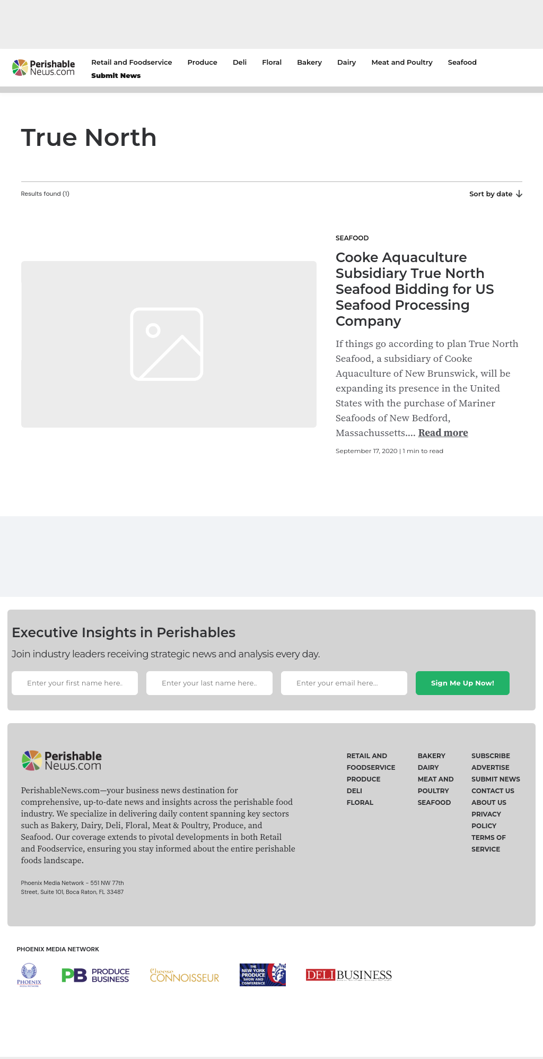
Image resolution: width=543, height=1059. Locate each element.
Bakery (309, 62)
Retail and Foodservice (131, 62)
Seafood (462, 62)
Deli (240, 62)
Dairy (346, 62)
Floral (272, 62)
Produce (202, 62)
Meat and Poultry (401, 62)
